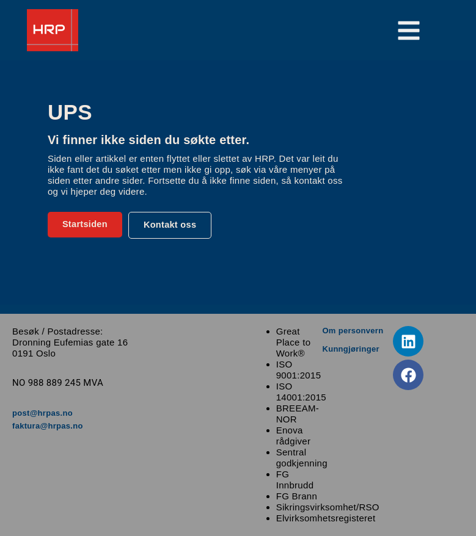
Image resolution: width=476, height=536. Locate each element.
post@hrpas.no (42, 413)
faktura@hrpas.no (47, 425)
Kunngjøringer (350, 348)
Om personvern (352, 330)
